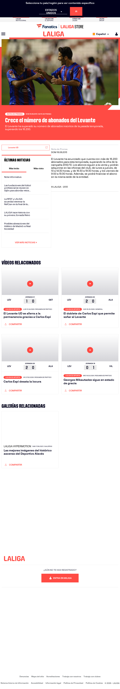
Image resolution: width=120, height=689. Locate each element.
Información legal (53, 683)
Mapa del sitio (37, 676)
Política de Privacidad (73, 683)
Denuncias (24, 676)
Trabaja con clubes (92, 676)
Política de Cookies (94, 683)
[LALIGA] (53, 33)
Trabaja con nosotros (71, 676)
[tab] (14, 168)
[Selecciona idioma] (101, 34)
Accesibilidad (37, 683)
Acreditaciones (53, 676)
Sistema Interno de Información (15, 683)
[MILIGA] (115, 34)
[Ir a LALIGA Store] (60, 26)
